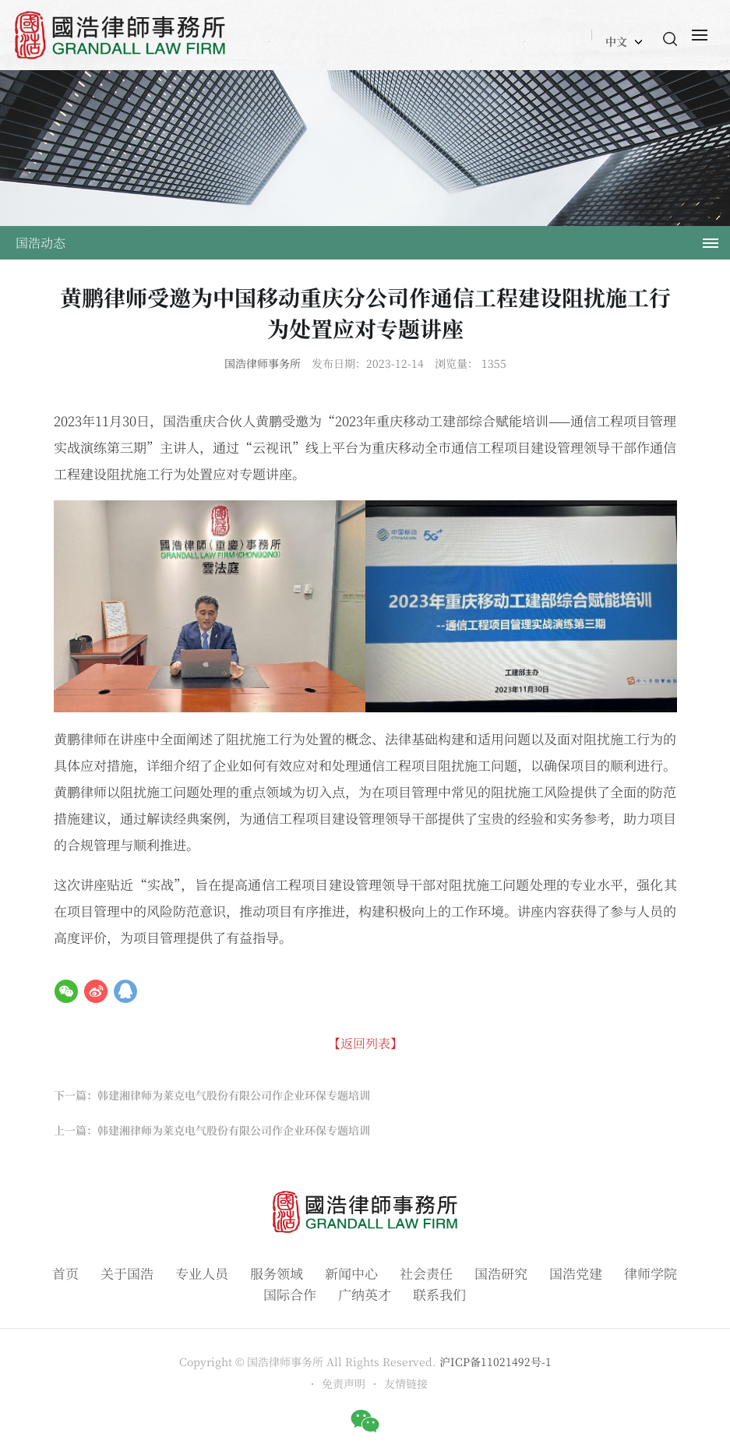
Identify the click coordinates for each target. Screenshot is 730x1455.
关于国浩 (127, 1273)
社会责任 (426, 1273)
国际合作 (289, 1294)
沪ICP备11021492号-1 (495, 1361)
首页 (65, 1273)
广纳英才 (364, 1294)
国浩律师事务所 (262, 363)
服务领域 (276, 1273)
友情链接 (406, 1383)
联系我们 (439, 1294)
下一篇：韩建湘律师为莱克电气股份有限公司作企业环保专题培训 (212, 1095)
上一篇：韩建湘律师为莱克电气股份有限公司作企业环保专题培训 (212, 1130)
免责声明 (343, 1383)
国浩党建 (575, 1273)
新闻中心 (351, 1273)
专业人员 (201, 1273)
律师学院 (650, 1273)
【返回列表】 (365, 1043)
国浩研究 (500, 1273)
